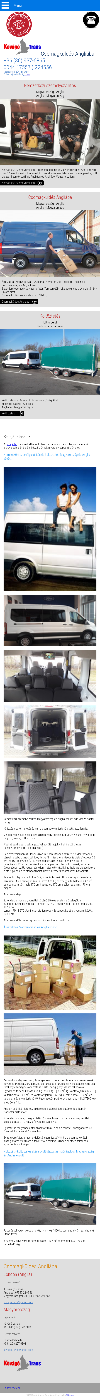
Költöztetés (8, 413)
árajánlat (12, 444)
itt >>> (27, 74)
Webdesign (70, 1395)
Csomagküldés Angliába (49, 53)
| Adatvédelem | (12, 1388)
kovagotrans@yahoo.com (18, 1302)
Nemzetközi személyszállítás (18, 183)
